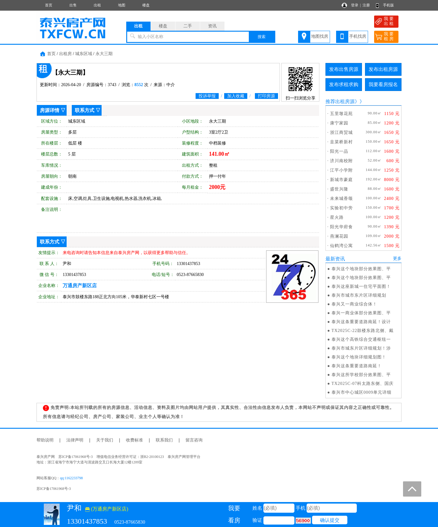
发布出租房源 (383, 69)
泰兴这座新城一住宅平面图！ (361, 286)
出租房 (65, 53)
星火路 (337, 217)
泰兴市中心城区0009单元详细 (361, 392)
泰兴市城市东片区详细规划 (359, 295)
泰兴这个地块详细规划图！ (359, 357)
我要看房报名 (383, 84)
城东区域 (83, 53)
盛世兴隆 (339, 189)
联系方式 (84, 110)
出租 (97, 5)
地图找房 (319, 36)
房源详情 (49, 110)
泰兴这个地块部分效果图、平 (361, 269)
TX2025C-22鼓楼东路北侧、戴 (363, 330)
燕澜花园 (339, 236)
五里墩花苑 (341, 113)
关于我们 (104, 440)
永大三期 (104, 53)
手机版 (388, 5)
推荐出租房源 (340, 101)
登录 (354, 5)
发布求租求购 (343, 84)
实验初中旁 (341, 208)
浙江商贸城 (341, 132)
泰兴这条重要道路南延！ (357, 366)
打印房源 (266, 96)
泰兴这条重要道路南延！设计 (361, 321)
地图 (121, 5)
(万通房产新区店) (106, 508)
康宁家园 (339, 123)
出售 (73, 5)
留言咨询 (194, 440)
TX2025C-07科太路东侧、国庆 (363, 383)
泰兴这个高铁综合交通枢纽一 (361, 339)
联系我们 (164, 440)
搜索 (262, 36)
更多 (397, 258)
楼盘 (146, 5)
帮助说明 (45, 440)
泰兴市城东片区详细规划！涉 (361, 348)
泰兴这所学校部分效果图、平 (361, 374)
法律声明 (74, 440)
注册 (366, 5)
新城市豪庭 (341, 179)
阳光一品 (339, 151)
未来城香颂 (341, 198)
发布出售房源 (343, 69)
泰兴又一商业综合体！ (354, 304)
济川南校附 (341, 161)
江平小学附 (341, 170)
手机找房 (357, 36)
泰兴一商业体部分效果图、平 (361, 313)
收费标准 (134, 440)
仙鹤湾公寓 (341, 245)
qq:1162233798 (71, 478)
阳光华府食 (341, 227)
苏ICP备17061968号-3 (53, 489)
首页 (48, 5)
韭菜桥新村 (341, 142)
